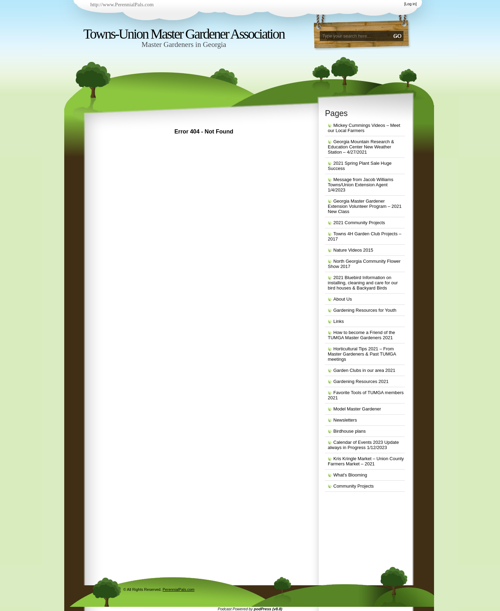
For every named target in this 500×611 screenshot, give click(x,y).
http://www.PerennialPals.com (121, 4)
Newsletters (345, 420)
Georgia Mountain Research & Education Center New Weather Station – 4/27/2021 (361, 147)
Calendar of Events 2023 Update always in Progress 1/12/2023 (363, 445)
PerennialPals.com (178, 589)
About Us (342, 299)
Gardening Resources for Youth (364, 310)
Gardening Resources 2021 (361, 381)
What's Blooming (350, 475)
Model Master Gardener (357, 409)
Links (338, 321)
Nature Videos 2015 (353, 250)
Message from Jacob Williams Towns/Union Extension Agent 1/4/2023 (360, 185)
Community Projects (353, 486)
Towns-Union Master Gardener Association (183, 34)
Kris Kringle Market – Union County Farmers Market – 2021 (366, 461)
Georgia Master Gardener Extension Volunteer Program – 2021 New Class (364, 206)
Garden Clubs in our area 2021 (364, 370)
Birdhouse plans (349, 431)
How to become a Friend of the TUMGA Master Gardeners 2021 (361, 335)
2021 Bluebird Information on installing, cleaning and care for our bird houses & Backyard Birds (363, 283)
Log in (410, 4)
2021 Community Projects (359, 222)
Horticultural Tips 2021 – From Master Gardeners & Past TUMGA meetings (362, 354)
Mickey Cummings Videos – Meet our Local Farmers (364, 128)
